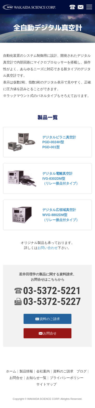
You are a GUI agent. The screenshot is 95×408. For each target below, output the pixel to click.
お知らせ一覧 (36, 378)
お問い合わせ (48, 248)
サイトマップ (46, 384)
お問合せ (16, 378)
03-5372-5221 (52, 291)
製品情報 (26, 371)
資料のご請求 (63, 371)
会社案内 (43, 371)
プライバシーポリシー (66, 378)
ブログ (81, 371)
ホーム (11, 371)
